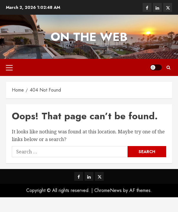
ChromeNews (108, 190)
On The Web (89, 36)
